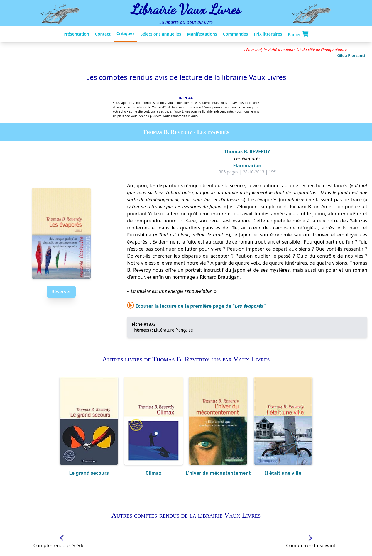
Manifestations (202, 34)
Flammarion (247, 165)
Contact (103, 34)
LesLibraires (151, 111)
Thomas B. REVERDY (247, 151)
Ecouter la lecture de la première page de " (196, 306)
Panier (298, 34)
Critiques (125, 33)
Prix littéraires (268, 34)
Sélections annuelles (160, 34)
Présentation (76, 34)
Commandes (235, 34)
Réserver (61, 291)
